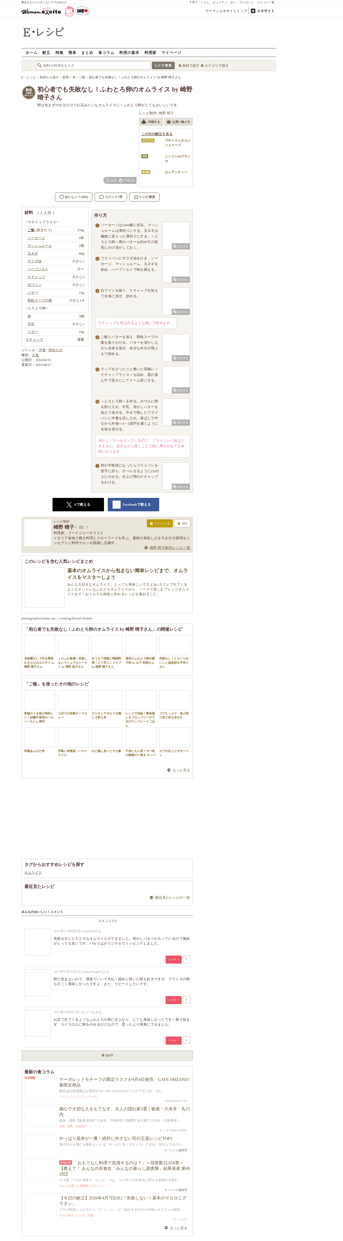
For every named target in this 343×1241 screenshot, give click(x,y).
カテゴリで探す (216, 66)
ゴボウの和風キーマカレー (73, 704)
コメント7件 (110, 197)
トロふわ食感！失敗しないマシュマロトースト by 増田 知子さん (73, 651)
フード (63, 1096)
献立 (46, 52)
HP (81, 527)
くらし (205, 2)
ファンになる (160, 524)
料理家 (150, 52)
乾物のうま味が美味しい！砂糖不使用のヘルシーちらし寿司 (39, 706)
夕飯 (90, 1215)
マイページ (171, 52)
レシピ (80, 1215)
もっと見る (181, 770)
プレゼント (246, 2)
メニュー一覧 (266, 2)
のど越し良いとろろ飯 (107, 740)
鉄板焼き (81, 1126)
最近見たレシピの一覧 (172, 897)
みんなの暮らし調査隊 (74, 1185)
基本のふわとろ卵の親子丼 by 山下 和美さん (140, 649)
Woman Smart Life (176, 1100)
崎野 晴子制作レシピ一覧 (170, 548)
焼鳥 (70, 1126)
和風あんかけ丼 (39, 740)
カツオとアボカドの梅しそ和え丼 (107, 704)
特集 (59, 52)
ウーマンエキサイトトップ (226, 11)
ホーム (31, 52)
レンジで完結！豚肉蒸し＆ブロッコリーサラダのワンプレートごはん (140, 708)
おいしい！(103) (76, 197)
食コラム (106, 52)
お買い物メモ (178, 122)
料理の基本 (129, 52)
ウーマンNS (89, 1096)
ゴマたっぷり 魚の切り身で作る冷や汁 (174, 704)
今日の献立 (66, 1215)
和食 (62, 1126)
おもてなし (98, 1185)
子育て (193, 2)
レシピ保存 (147, 197)
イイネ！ (173, 959)
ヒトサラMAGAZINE (173, 1130)
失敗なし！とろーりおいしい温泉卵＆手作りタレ (174, 651)
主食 (35, 355)
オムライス (33, 873)
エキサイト (265, 11)
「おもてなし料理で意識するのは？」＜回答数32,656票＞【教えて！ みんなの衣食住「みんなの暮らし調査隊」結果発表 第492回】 (124, 1168)
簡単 (72, 52)
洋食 (42, 350)
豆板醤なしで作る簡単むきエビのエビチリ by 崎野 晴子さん (39, 651)
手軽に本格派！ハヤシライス (73, 742)
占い (233, 2)
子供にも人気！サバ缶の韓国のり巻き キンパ (140, 742)
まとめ (87, 52)
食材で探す (191, 66)
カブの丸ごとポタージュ (174, 742)
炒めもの (55, 350)
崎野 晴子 (166, 113)
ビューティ (220, 2)
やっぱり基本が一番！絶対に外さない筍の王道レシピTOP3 (115, 1138)
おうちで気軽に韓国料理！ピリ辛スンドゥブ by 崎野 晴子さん (107, 651)
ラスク (74, 1096)
